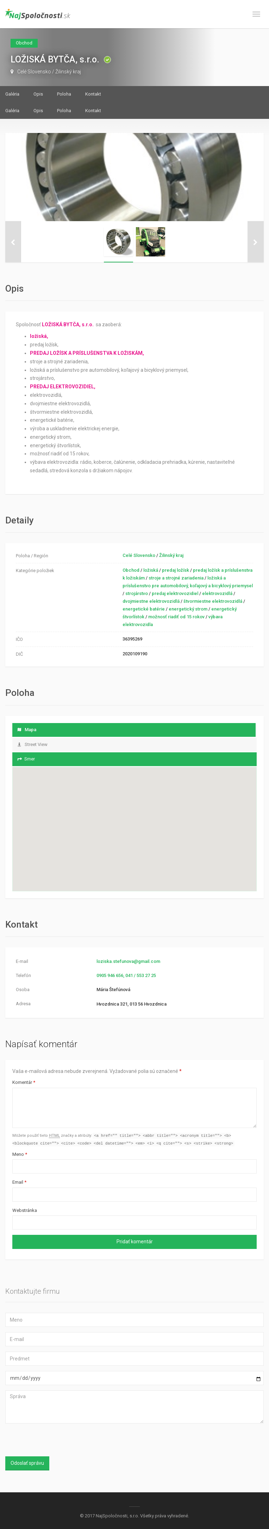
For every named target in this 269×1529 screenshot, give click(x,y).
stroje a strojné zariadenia (176, 578)
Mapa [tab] (27, 729)
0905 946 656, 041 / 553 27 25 (126, 975)
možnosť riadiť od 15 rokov (176, 616)
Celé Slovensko (34, 71)
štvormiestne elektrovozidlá (212, 601)
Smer (26, 759)
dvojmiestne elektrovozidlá (151, 601)
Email (19, 1182)
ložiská (150, 570)
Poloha (64, 94)
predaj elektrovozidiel (175, 593)
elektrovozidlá (217, 593)
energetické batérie (144, 609)
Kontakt (93, 94)
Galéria (12, 94)
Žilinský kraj (68, 71)
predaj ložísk (175, 570)
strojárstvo (136, 593)
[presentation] (51, 1442)
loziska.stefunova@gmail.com (128, 961)
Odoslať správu (27, 1464)
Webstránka (24, 1211)
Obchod (131, 570)
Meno (19, 1155)
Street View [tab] (33, 744)
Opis (38, 94)
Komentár (23, 1082)
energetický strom (188, 609)
